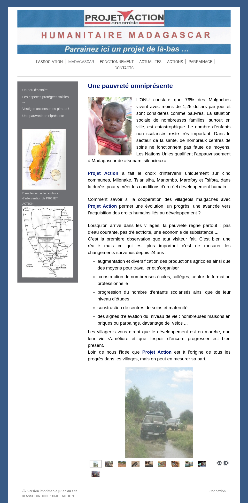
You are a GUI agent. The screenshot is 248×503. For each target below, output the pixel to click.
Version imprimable (40, 491)
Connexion (217, 491)
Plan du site (68, 491)
